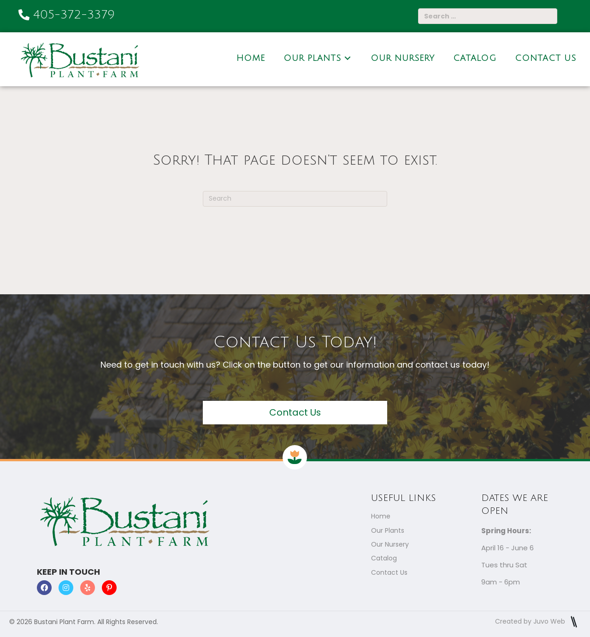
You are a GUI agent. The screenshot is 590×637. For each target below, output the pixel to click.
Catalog (384, 558)
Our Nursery (390, 544)
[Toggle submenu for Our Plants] (347, 58)
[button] (295, 412)
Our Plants (387, 530)
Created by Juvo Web (538, 621)
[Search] (295, 199)
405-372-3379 (74, 14)
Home (380, 516)
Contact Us (389, 572)
